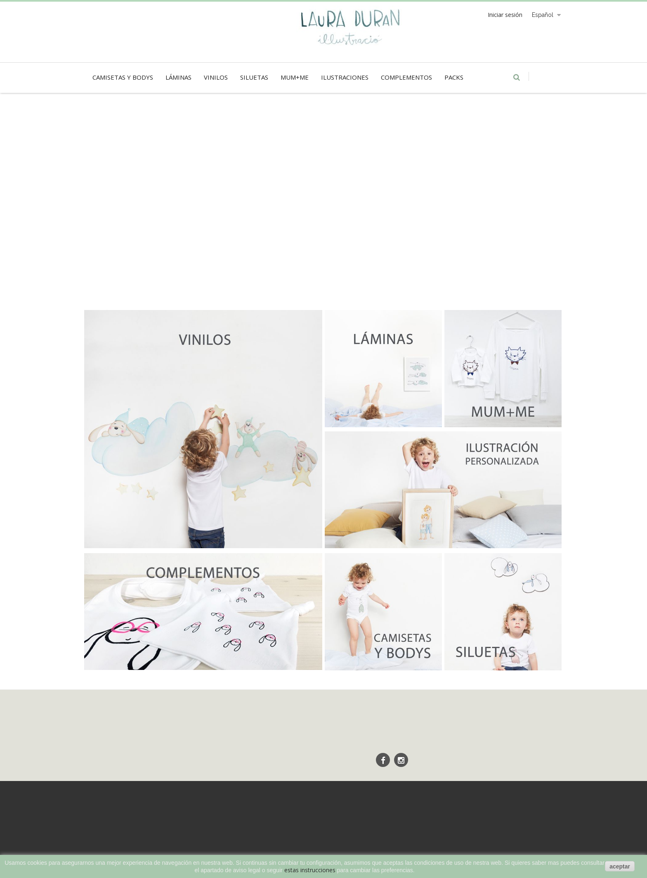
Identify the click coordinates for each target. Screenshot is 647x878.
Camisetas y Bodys (122, 77)
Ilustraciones (344, 77)
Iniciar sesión (505, 15)
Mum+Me (295, 77)
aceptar (619, 866)
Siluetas (254, 77)
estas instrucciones (309, 870)
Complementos (406, 77)
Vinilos (216, 77)
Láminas (178, 77)
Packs (453, 77)
